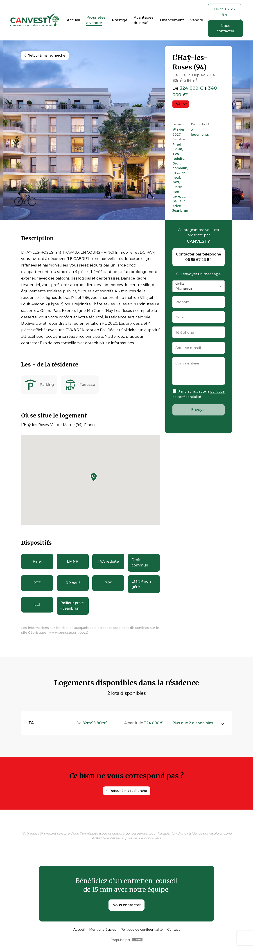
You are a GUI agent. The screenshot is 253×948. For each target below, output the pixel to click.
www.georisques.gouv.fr (68, 633)
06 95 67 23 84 (224, 12)
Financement (172, 20)
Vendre (196, 20)
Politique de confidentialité (141, 930)
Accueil (73, 20)
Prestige (119, 20)
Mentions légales (102, 930)
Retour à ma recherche (45, 55)
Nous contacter (126, 905)
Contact (173, 930)
